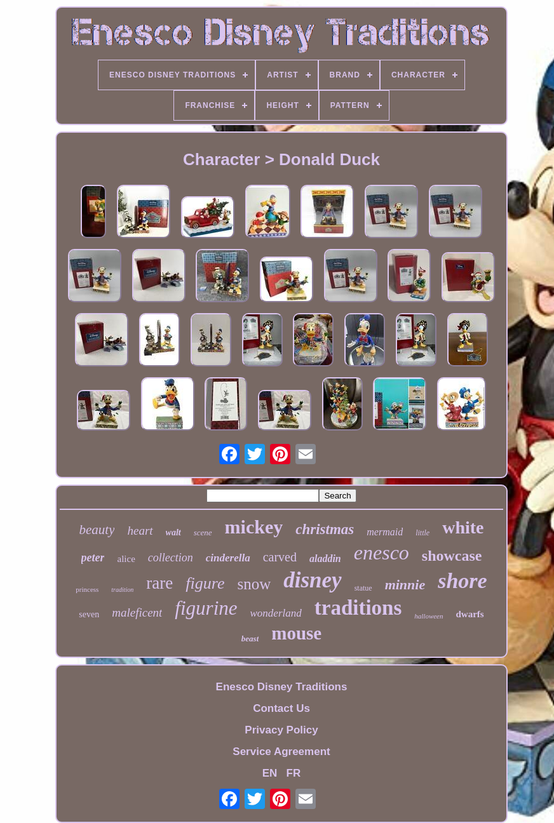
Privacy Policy (281, 730)
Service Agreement (281, 752)
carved (280, 557)
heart (139, 530)
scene (203, 532)
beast (250, 638)
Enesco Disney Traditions (282, 687)
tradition (122, 589)
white (462, 527)
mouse (296, 633)
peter (93, 557)
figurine (206, 608)
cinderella (228, 558)
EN (270, 773)
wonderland (276, 613)
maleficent (137, 612)
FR (294, 773)
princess (87, 589)
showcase (452, 555)
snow (254, 583)
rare (159, 582)
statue (363, 588)
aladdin (325, 558)
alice (126, 559)
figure (205, 583)
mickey (254, 526)
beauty (97, 529)
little (422, 532)
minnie (405, 584)
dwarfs (470, 614)
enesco (381, 552)
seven (89, 614)
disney (312, 580)
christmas (324, 529)
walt (173, 532)
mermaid (385, 531)
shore (462, 580)
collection (170, 557)
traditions (358, 607)
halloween (428, 616)
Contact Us (281, 708)
